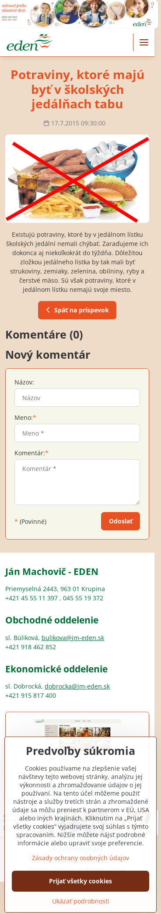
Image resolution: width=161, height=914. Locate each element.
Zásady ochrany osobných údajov (80, 875)
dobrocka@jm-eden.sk (77, 686)
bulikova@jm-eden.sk (73, 638)
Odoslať (121, 521)
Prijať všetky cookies (80, 898)
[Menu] (143, 42)
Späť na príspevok (76, 310)
